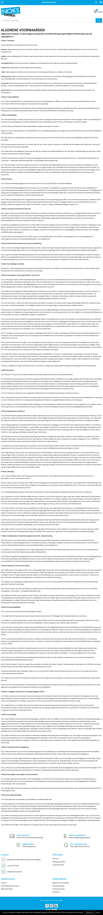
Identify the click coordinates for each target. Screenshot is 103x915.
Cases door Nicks (58, 865)
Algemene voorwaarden (61, 883)
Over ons (56, 859)
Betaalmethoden (7, 889)
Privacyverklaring (58, 889)
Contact (4, 883)
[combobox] (48, 20)
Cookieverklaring (58, 886)
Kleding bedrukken (59, 862)
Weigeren (98, 912)
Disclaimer (56, 892)
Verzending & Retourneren (10, 886)
